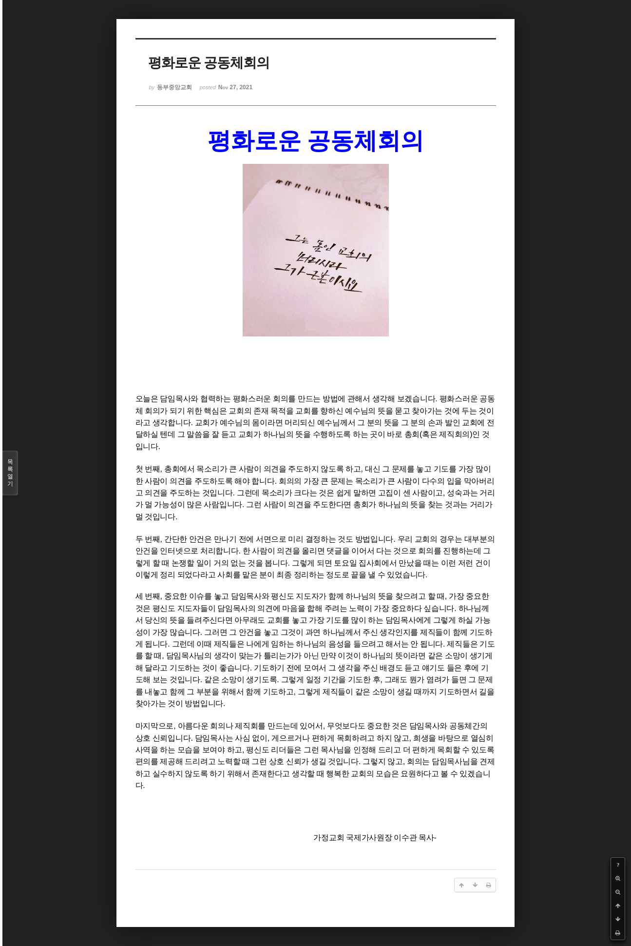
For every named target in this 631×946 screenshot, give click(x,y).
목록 (10, 473)
